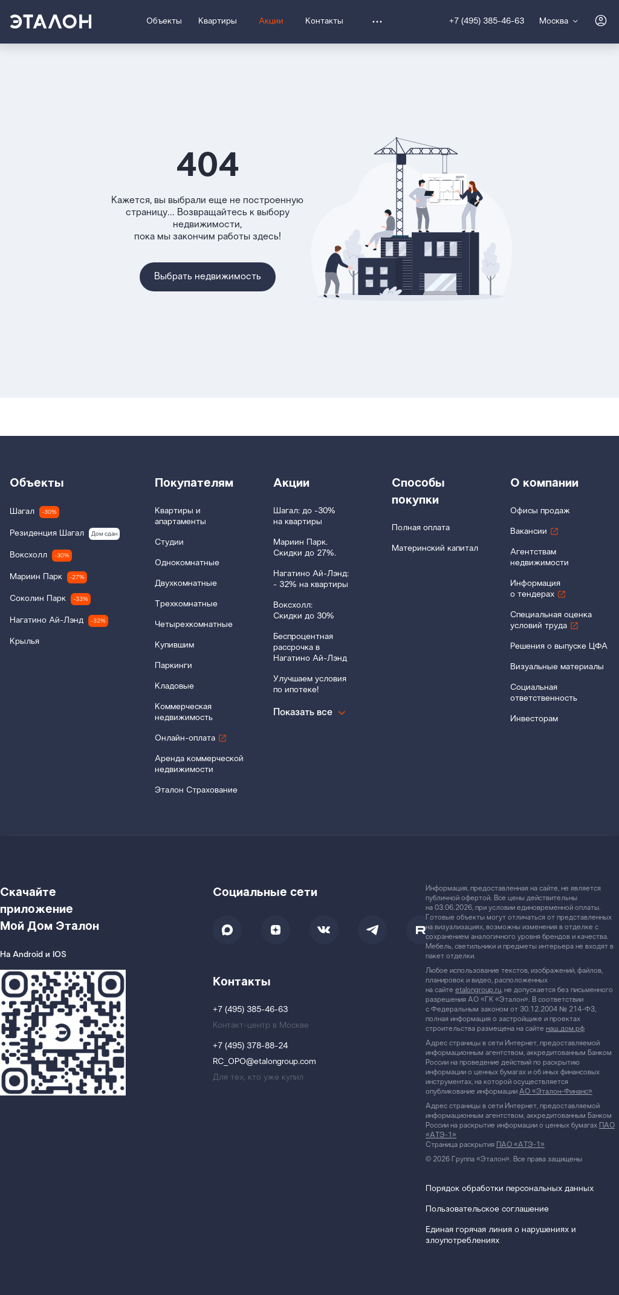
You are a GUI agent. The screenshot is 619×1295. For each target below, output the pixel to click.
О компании (544, 483)
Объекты (37, 483)
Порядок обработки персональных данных (510, 1189)
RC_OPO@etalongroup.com (264, 1062)
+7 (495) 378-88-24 (250, 1046)
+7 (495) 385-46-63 (486, 21)
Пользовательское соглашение (487, 1209)
